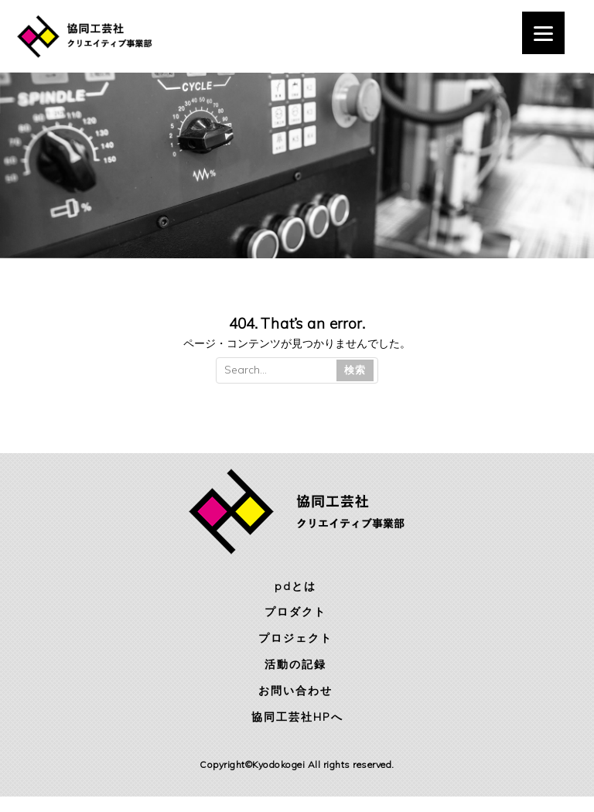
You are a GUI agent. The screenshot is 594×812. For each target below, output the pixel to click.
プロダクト (295, 612)
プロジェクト (295, 638)
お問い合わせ (295, 691)
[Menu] (543, 33)
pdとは (295, 586)
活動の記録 (295, 664)
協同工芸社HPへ (297, 717)
